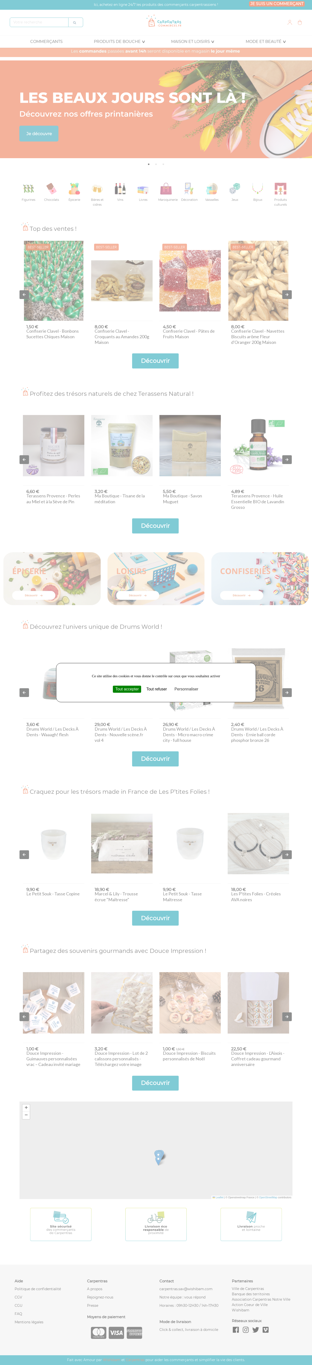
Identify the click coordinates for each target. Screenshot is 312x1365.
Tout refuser (156, 689)
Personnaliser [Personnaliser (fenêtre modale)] (186, 689)
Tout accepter (127, 689)
